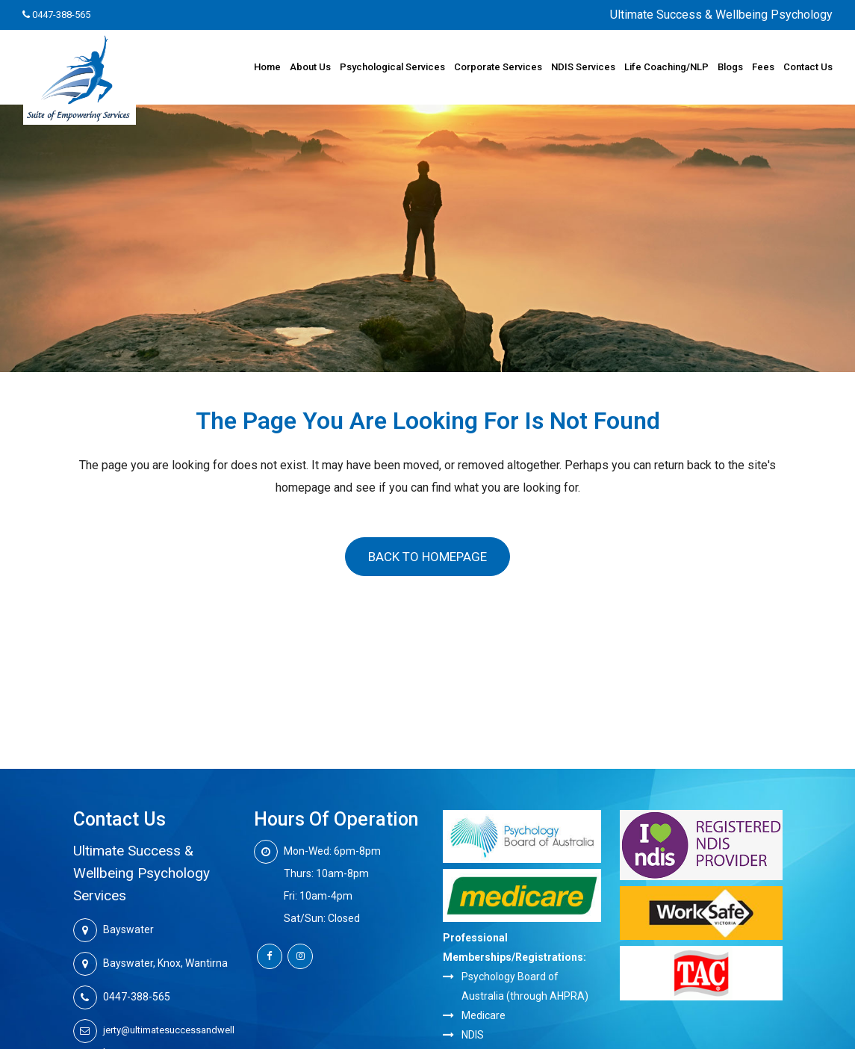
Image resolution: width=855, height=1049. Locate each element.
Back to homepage (427, 556)
